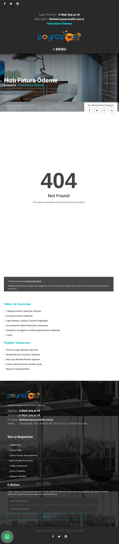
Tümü (8, 335)
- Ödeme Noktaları (17, 476)
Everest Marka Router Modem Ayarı (23, 364)
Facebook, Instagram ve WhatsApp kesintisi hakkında (32, 330)
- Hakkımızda (14, 444)
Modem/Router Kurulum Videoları (22, 354)
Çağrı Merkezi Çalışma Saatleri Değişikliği (26, 320)
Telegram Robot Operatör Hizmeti (22, 311)
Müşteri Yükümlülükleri (17, 369)
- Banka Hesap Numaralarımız (23, 455)
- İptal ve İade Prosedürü (20, 460)
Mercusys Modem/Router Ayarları (22, 359)
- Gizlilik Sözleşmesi (17, 465)
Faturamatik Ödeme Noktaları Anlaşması (26, 325)
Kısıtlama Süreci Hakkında (18, 315)
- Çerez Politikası (16, 470)
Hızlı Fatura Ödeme (59, 23)
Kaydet (46, 516)
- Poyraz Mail (14, 450)
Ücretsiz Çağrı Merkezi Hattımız (21, 349)
